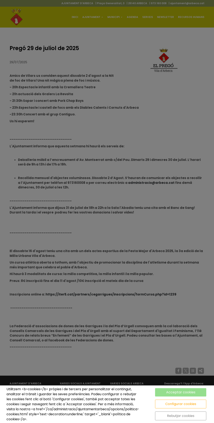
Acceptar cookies (180, 392)
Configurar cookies (180, 404)
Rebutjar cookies (180, 415)
